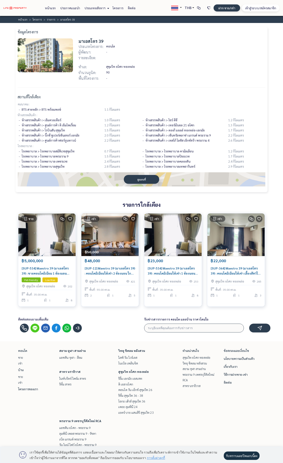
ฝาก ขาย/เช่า (226, 8)
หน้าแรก (50, 8)
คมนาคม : (24, 104)
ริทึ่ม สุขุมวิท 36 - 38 (130, 395)
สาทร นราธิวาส (69, 372)
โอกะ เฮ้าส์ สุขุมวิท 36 (131, 401)
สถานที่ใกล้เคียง (29, 97)
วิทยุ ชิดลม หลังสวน (131, 351)
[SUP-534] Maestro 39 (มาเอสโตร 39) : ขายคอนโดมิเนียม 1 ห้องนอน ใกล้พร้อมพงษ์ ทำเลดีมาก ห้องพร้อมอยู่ (46, 271)
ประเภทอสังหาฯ (96, 8)
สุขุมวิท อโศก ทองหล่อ (133, 372)
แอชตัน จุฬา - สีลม (70, 357)
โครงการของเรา (28, 389)
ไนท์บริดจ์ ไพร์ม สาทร (72, 378)
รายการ (51, 19)
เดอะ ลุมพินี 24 (128, 407)
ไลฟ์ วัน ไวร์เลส (127, 357)
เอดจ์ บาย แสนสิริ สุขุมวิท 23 (136, 412)
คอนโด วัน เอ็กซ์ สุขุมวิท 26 (135, 390)
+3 (77, 328)
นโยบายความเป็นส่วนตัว (239, 359)
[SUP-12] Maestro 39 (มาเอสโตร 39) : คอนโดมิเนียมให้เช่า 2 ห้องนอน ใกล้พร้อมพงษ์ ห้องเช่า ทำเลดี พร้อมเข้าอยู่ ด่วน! (110, 271)
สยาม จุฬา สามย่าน (72, 351)
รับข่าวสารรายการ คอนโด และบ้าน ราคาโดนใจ (176, 319)
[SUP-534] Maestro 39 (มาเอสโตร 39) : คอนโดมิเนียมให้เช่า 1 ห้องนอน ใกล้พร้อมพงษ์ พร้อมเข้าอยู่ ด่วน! (171, 271)
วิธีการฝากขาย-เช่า (236, 374)
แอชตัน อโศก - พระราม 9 (75, 428)
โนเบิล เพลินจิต (128, 363)
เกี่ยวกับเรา (230, 366)
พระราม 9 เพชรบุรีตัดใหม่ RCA (80, 421)
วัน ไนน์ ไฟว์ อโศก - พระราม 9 (78, 445)
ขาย (20, 357)
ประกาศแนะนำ (70, 8)
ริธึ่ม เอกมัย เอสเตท (130, 378)
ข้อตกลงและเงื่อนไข (236, 351)
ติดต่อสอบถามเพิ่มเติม (33, 319)
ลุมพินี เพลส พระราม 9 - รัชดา (77, 433)
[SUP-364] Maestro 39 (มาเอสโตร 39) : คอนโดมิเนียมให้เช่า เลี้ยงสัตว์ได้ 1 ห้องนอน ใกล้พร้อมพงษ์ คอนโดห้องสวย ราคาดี (235, 271)
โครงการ (118, 8)
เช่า (20, 363)
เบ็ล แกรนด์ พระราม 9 (72, 439)
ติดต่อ (132, 8)
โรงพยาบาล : (25, 146)
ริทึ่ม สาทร (65, 384)
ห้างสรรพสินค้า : (27, 115)
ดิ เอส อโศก (125, 384)
